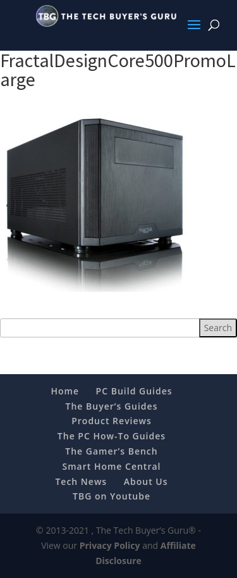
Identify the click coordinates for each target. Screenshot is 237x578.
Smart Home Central (112, 466)
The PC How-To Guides (112, 436)
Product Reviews (111, 421)
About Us (146, 481)
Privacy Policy (110, 545)
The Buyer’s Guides (112, 406)
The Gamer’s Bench (111, 451)
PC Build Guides (134, 391)
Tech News (81, 481)
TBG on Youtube (111, 496)
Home (65, 391)
